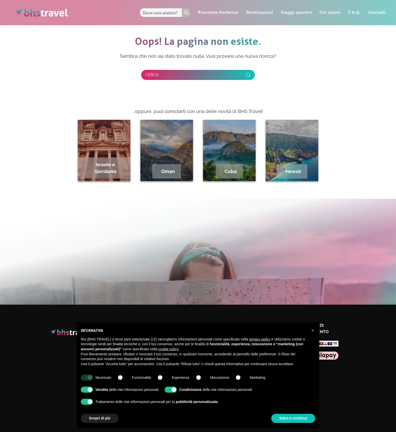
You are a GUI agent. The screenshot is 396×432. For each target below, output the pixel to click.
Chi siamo (330, 12)
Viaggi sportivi (296, 12)
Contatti (377, 12)
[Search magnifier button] (186, 12)
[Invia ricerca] (248, 75)
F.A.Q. (354, 12)
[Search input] (161, 12)
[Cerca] (198, 75)
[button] (313, 330)
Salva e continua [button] (293, 418)
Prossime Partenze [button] (218, 12)
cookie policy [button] (168, 349)
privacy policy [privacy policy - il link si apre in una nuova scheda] (259, 339)
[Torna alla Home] (41, 12)
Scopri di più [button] (99, 418)
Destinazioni (259, 12)
